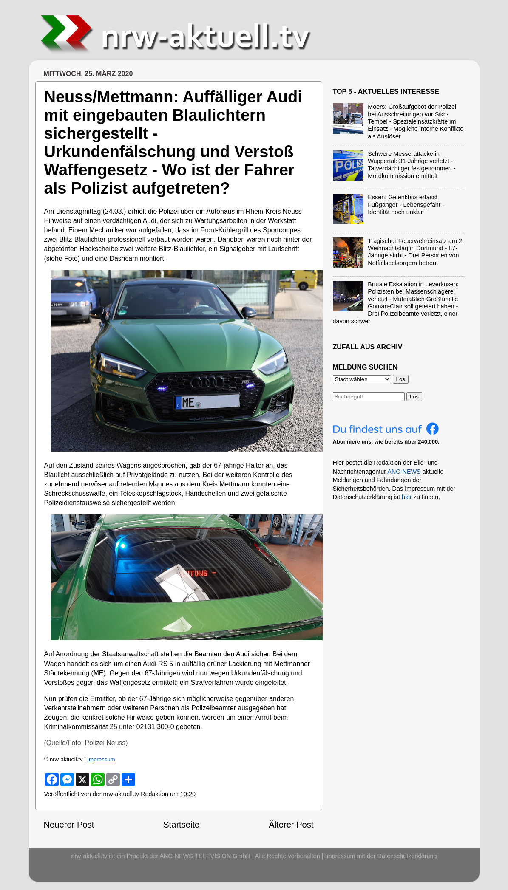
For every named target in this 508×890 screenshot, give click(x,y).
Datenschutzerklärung (407, 856)
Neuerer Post (69, 824)
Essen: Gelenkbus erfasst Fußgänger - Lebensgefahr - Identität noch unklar (406, 204)
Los (414, 396)
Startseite (181, 824)
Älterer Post (291, 824)
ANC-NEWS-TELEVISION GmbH (204, 856)
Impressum (101, 759)
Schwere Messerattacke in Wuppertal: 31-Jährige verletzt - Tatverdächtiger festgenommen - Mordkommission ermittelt (411, 164)
